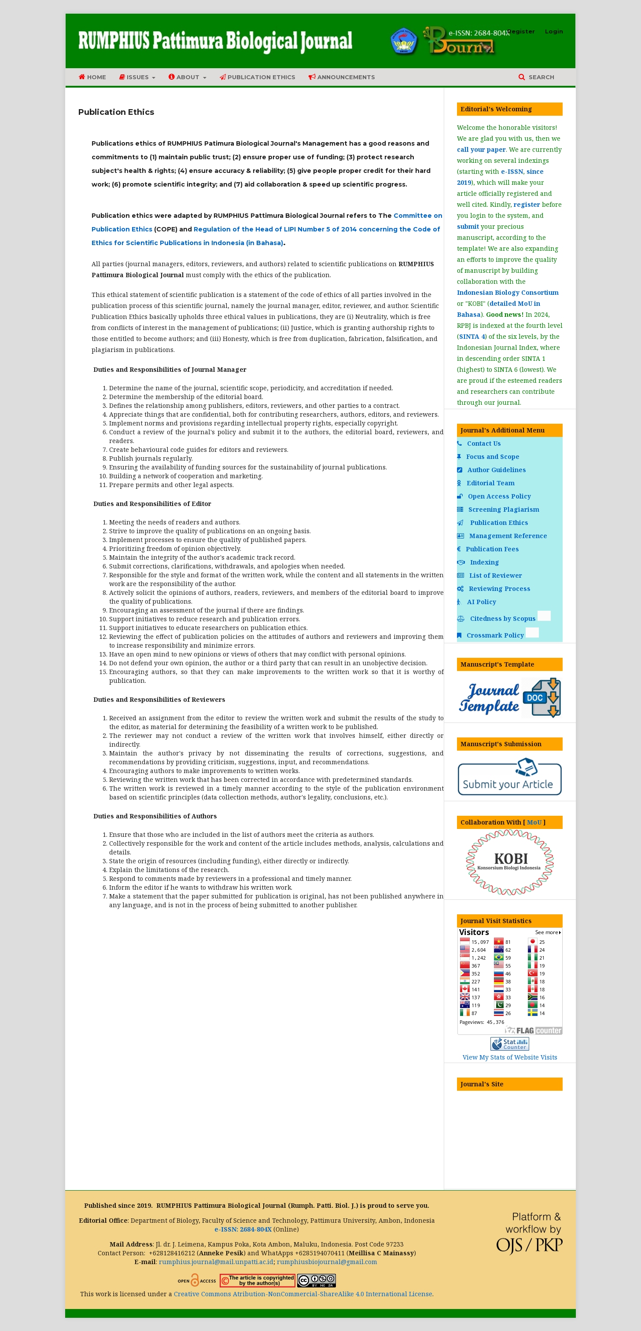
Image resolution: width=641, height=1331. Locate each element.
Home (92, 77)
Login (554, 31)
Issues (135, 77)
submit (468, 226)
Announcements (342, 77)
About (185, 77)
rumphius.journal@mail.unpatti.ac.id (216, 1262)
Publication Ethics (257, 77)
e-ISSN (512, 171)
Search (540, 77)
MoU (534, 822)
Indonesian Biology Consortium (508, 292)
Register (521, 31)
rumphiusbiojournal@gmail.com (327, 1262)
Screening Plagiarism (499, 509)
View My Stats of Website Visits (510, 1057)
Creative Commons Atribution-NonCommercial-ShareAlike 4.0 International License (303, 1294)
